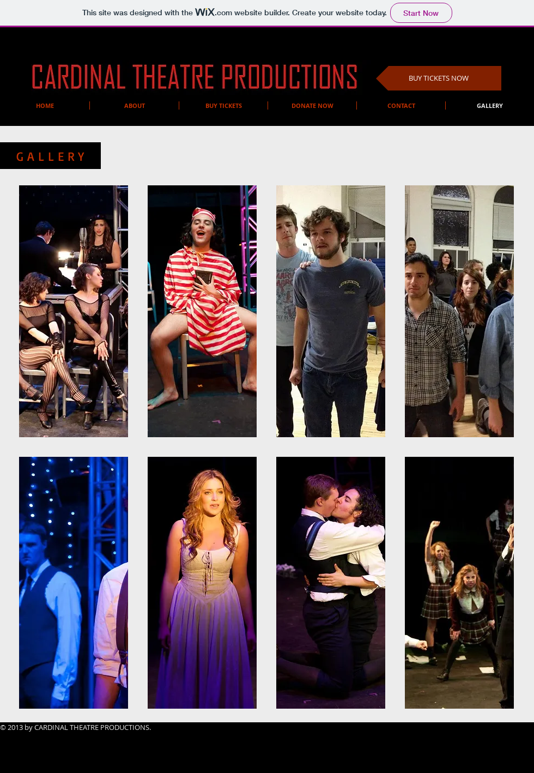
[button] (73, 311)
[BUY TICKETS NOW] (438, 78)
